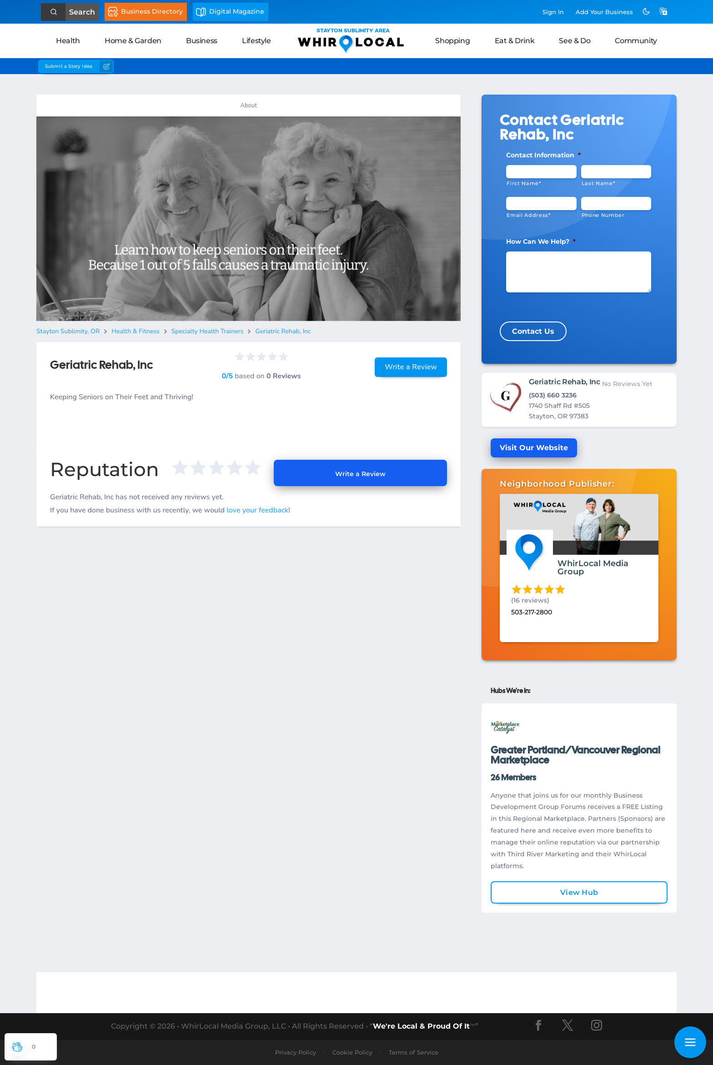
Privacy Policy (295, 1052)
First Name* (524, 183)
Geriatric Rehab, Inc (283, 331)
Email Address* (528, 215)
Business (201, 40)
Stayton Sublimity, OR (68, 331)
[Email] (541, 203)
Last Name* (598, 183)
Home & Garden (133, 40)
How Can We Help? (541, 241)
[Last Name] (616, 171)
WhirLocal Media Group (592, 567)
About (248, 105)
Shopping (452, 40)
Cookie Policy (352, 1052)
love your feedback (257, 510)
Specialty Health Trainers (207, 331)
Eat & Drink (515, 40)
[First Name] (541, 171)
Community (636, 40)
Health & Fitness (135, 331)
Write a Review (411, 367)
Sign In (553, 11)
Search (82, 12)
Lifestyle (256, 40)
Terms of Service (413, 1052)
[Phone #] (616, 203)
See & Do (574, 40)
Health (68, 40)
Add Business (604, 11)
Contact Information (543, 155)
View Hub (579, 892)
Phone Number (603, 215)
